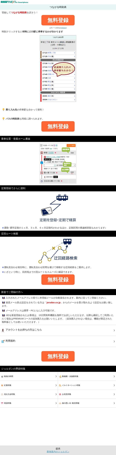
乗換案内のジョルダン (58, 451)
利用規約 (63, 28)
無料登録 (58, 20)
